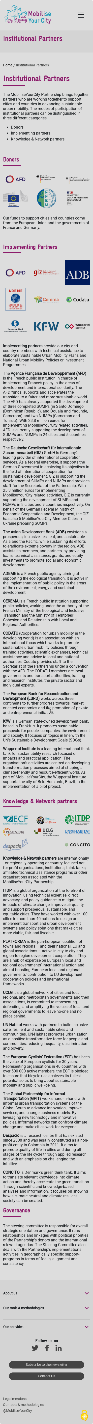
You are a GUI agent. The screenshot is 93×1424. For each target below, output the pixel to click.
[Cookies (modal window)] (84, 1415)
